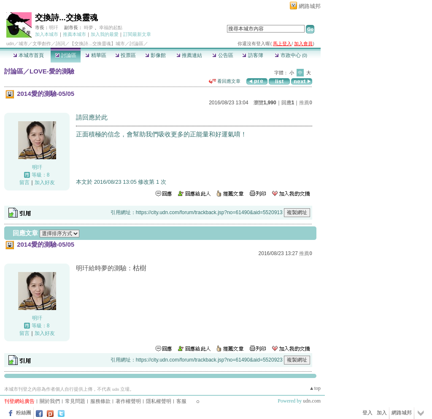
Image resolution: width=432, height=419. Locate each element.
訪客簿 (252, 55)
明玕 (53, 27)
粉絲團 (23, 413)
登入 (367, 413)
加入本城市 (46, 34)
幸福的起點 (110, 27)
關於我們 (50, 401)
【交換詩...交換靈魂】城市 (97, 43)
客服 (181, 401)
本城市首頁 (28, 55)
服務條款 (100, 401)
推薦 (305, 103)
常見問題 (75, 401)
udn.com (312, 401)
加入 (382, 413)
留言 (24, 182)
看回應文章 (224, 81)
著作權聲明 (128, 401)
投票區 (125, 55)
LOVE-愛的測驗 (52, 71)
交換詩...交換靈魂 (66, 17)
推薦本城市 (74, 34)
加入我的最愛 (105, 34)
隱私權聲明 (158, 401)
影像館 (155, 55)
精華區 (95, 55)
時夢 (88, 27)
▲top (315, 388)
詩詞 (60, 43)
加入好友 (45, 182)
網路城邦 (310, 6)
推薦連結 (189, 55)
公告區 (222, 55)
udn (10, 43)
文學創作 (41, 43)
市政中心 (291, 55)
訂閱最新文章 (137, 34)
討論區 (65, 55)
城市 (23, 43)
